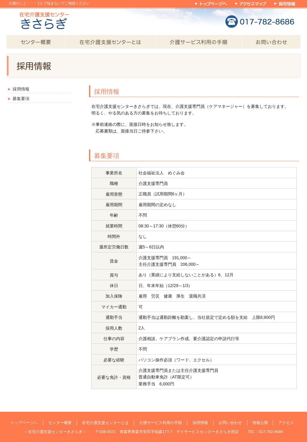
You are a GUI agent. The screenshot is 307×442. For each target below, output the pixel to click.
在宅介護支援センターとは (105, 422)
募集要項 (21, 98)
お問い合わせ (230, 422)
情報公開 (260, 422)
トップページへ (24, 422)
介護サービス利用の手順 (160, 422)
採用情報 (21, 89)
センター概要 (60, 422)
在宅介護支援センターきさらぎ (55, 431)
